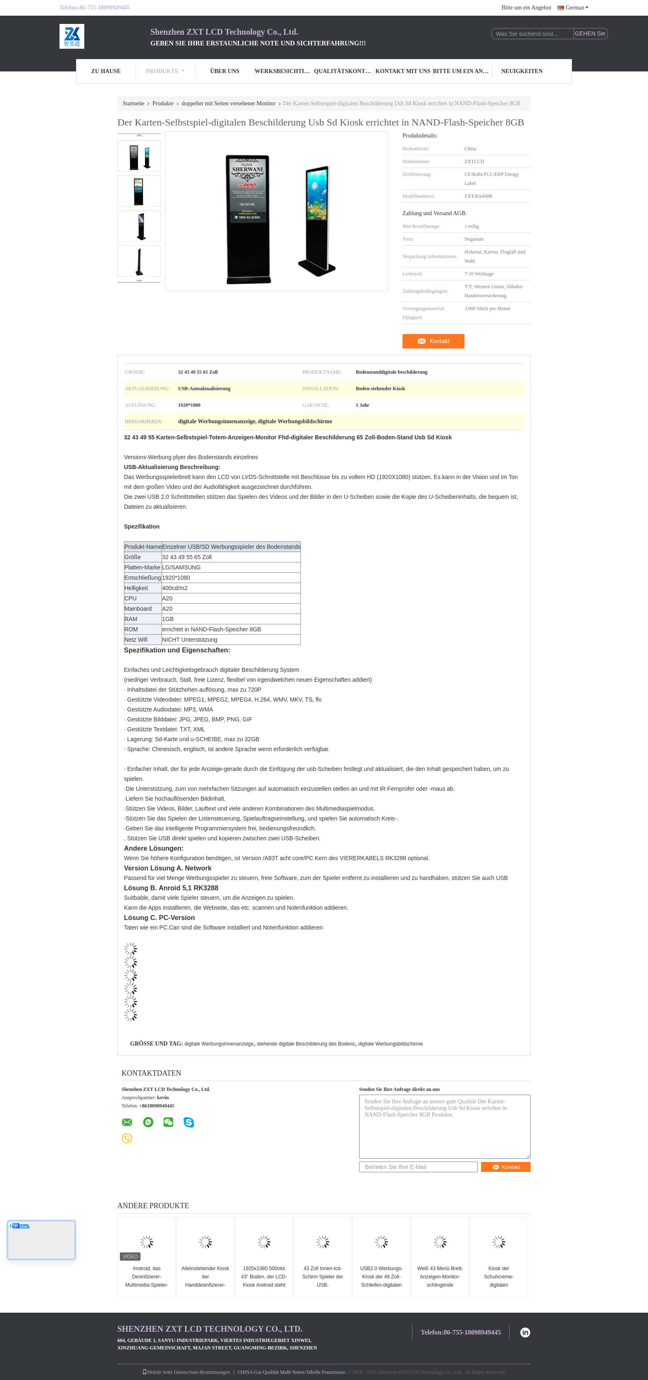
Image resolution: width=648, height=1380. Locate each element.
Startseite (133, 103)
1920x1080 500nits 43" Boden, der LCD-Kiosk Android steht (264, 1277)
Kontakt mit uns (403, 71)
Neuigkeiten (522, 71)
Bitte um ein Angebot (526, 8)
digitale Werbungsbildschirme (390, 1044)
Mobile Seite (157, 1372)
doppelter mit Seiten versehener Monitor (229, 103)
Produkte (165, 71)
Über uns (224, 71)
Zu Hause (106, 71)
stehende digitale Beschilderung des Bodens (306, 1044)
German (577, 8)
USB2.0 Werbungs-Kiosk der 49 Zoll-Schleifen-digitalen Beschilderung (381, 1281)
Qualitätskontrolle (344, 71)
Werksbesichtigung (284, 71)
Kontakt (440, 341)
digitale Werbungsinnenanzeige (218, 1044)
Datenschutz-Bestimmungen (202, 1372)
